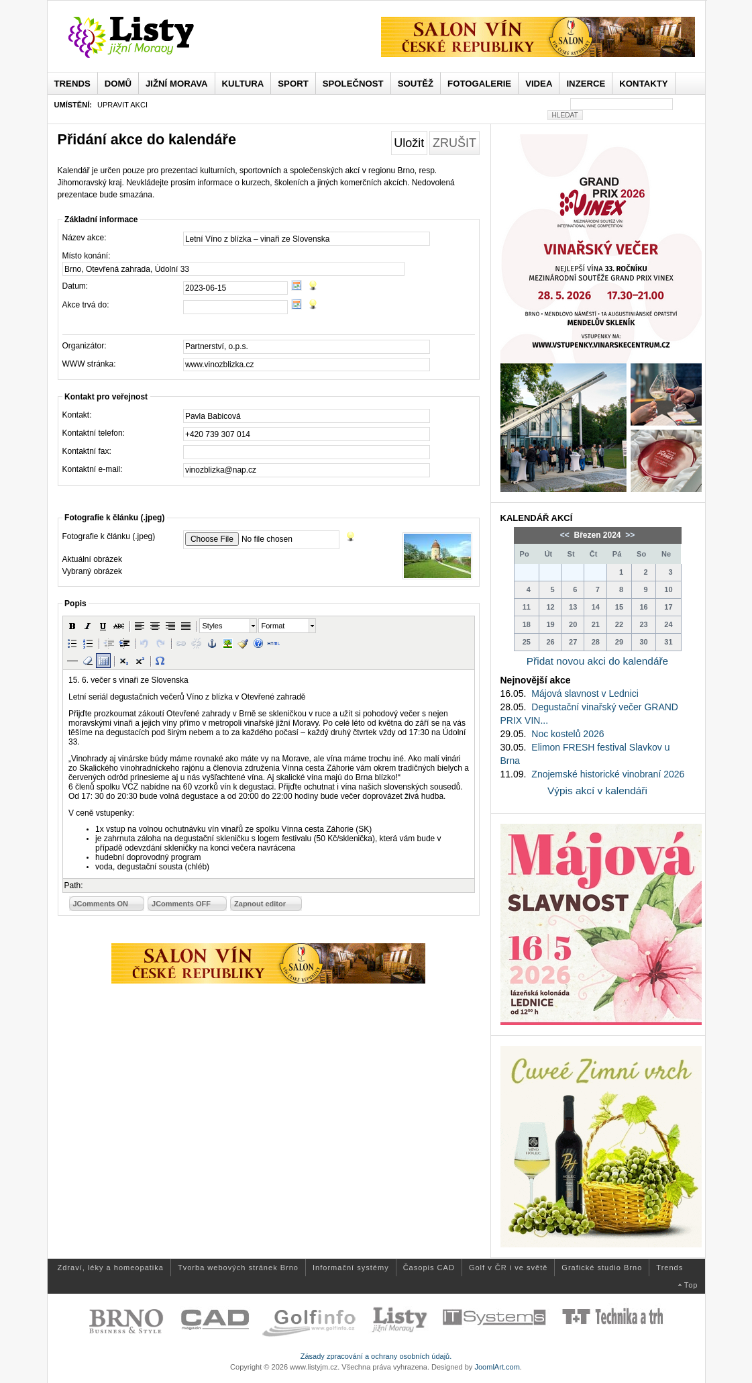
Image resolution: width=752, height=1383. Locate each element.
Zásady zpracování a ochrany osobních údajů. (376, 1356)
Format (273, 626)
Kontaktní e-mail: (92, 469)
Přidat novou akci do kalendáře (597, 661)
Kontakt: (77, 415)
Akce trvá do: (85, 304)
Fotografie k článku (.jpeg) (109, 536)
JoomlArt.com (496, 1367)
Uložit (409, 143)
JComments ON (101, 904)
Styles (213, 626)
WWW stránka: (89, 364)
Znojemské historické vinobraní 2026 (607, 774)
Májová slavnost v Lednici (585, 693)
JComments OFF (181, 904)
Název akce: (84, 237)
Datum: (75, 286)
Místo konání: (86, 255)
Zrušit (454, 143)
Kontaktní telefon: (93, 433)
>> (629, 535)
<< (566, 535)
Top (691, 1285)
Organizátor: (84, 345)
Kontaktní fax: (86, 451)
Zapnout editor (260, 904)
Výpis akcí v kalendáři (597, 790)
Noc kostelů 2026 (567, 733)
